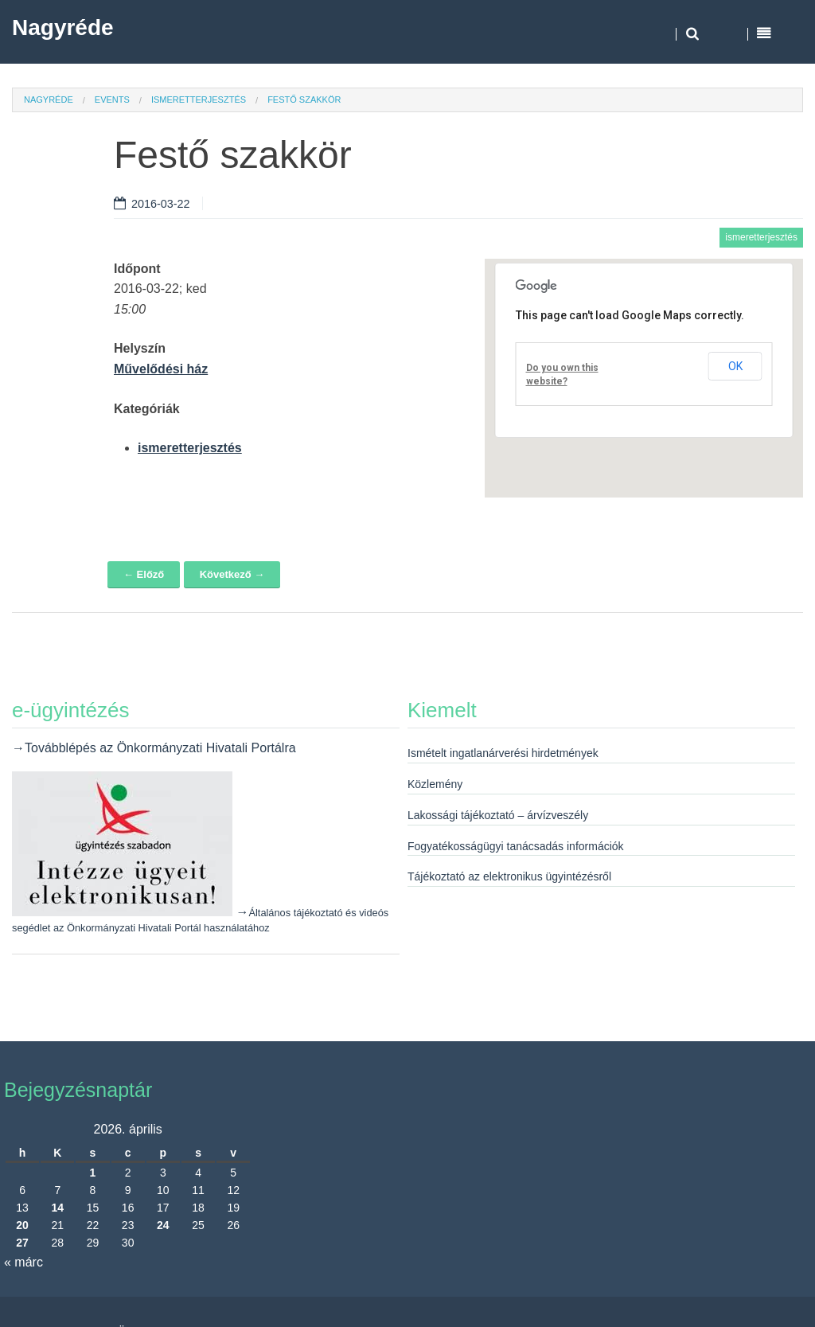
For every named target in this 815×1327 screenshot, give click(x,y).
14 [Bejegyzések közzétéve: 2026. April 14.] (57, 1207)
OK (735, 366)
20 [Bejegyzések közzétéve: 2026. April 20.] (22, 1225)
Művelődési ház (161, 369)
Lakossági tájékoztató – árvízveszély (498, 815)
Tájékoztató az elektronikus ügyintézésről (509, 876)
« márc (23, 1262)
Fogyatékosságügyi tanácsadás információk (516, 846)
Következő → (232, 574)
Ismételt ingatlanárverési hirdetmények (503, 753)
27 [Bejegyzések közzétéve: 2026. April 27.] (22, 1242)
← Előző (143, 574)
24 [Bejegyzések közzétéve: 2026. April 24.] (163, 1225)
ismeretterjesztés (198, 99)
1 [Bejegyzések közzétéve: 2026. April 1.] (93, 1172)
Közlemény (435, 784)
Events (112, 99)
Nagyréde (63, 27)
